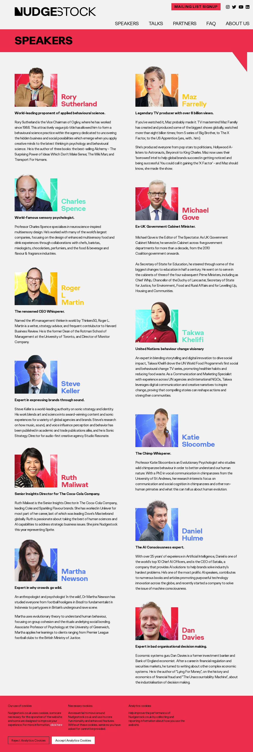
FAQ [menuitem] (211, 23)
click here (56, 725)
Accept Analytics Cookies (73, 740)
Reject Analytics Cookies (28, 740)
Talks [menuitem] (156, 23)
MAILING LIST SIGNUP (196, 6)
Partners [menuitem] (184, 23)
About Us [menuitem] (237, 23)
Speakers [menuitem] (127, 23)
